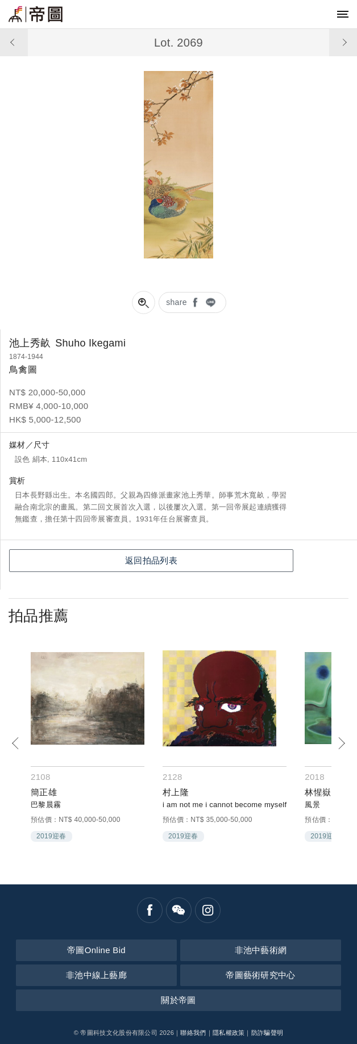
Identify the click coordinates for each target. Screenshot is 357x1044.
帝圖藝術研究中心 (260, 975)
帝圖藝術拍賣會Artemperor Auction (36, 14)
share (176, 302)
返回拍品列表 (151, 560)
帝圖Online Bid (96, 950)
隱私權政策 (229, 1032)
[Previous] (16, 743)
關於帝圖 (178, 1000)
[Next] (341, 743)
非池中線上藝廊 (96, 975)
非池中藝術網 (261, 950)
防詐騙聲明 (267, 1032)
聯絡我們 (193, 1032)
